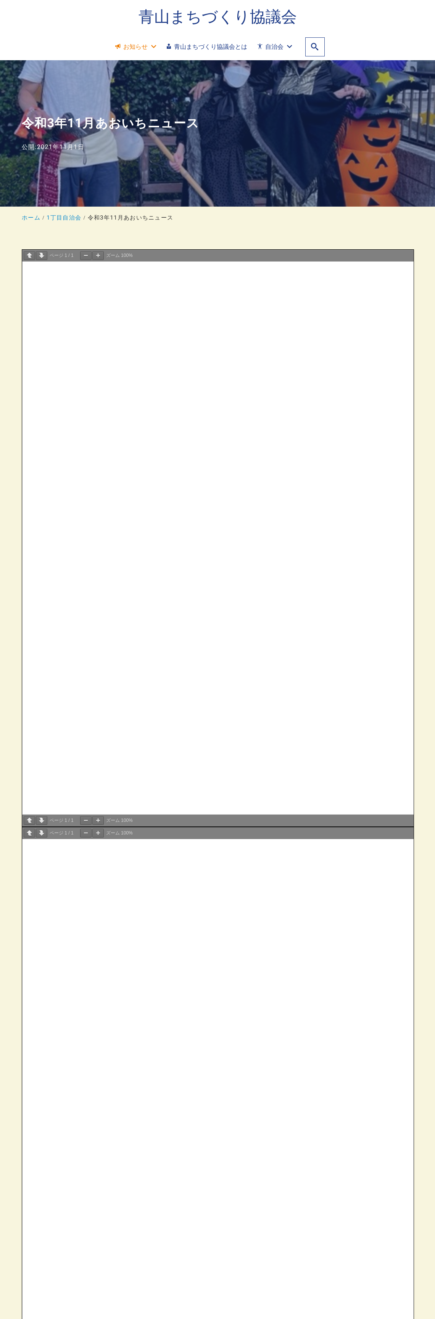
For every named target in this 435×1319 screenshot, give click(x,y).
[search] (315, 47)
